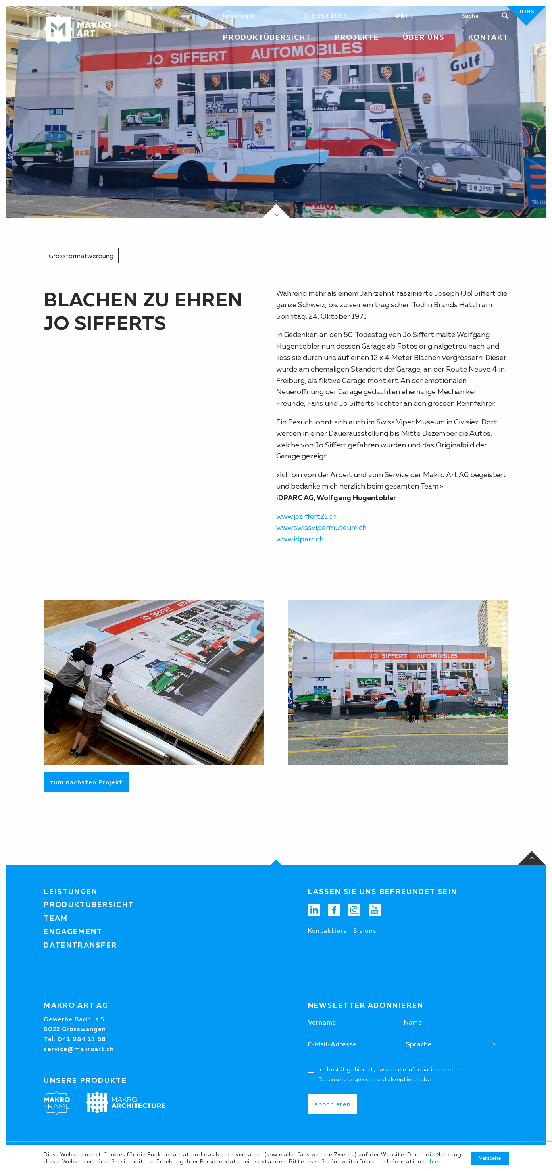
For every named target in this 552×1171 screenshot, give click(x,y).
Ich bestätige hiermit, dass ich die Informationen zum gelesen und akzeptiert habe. (389, 1074)
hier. (436, 1161)
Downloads (239, 15)
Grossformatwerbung (81, 256)
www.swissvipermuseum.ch (321, 527)
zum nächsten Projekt (86, 782)
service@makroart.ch (78, 1049)
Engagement (73, 931)
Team (56, 918)
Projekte (357, 37)
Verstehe (490, 1158)
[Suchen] (482, 15)
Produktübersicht (89, 904)
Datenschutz (336, 1079)
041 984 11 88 (326, 15)
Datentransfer (80, 945)
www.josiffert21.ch (306, 516)
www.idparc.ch (300, 539)
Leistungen (71, 891)
